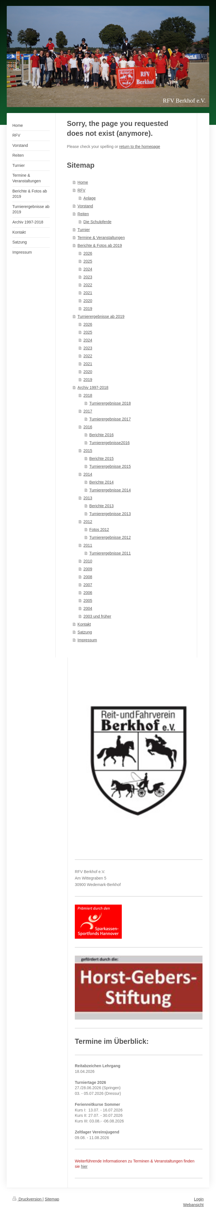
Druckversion (27, 1199)
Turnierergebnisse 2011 (110, 553)
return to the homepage (139, 146)
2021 (88, 293)
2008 (88, 577)
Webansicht (193, 1204)
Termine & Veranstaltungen (101, 237)
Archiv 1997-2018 (93, 387)
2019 (88, 308)
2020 (88, 300)
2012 (88, 521)
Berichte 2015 (101, 458)
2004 (88, 608)
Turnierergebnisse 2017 (110, 419)
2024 (88, 269)
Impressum (87, 640)
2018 (88, 395)
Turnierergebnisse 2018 (110, 403)
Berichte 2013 (101, 506)
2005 (88, 600)
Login (199, 1199)
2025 (88, 261)
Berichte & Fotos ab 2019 (100, 245)
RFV (82, 190)
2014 (88, 474)
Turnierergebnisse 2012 (110, 537)
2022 (88, 285)
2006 (88, 592)
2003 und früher (97, 616)
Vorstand (85, 206)
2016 (88, 427)
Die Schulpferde (98, 222)
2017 (88, 411)
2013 (88, 498)
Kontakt (84, 624)
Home (83, 182)
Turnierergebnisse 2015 (110, 466)
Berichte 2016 (101, 435)
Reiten (83, 214)
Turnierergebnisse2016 (109, 442)
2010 (88, 561)
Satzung (85, 632)
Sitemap (52, 1199)
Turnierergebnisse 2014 (110, 490)
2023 (88, 277)
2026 (88, 253)
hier (84, 1166)
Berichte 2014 (101, 482)
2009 (88, 569)
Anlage (90, 198)
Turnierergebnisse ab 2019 (101, 316)
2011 (88, 545)
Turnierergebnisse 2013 (110, 513)
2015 (88, 450)
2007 (88, 584)
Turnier (84, 229)
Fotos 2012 (99, 529)
